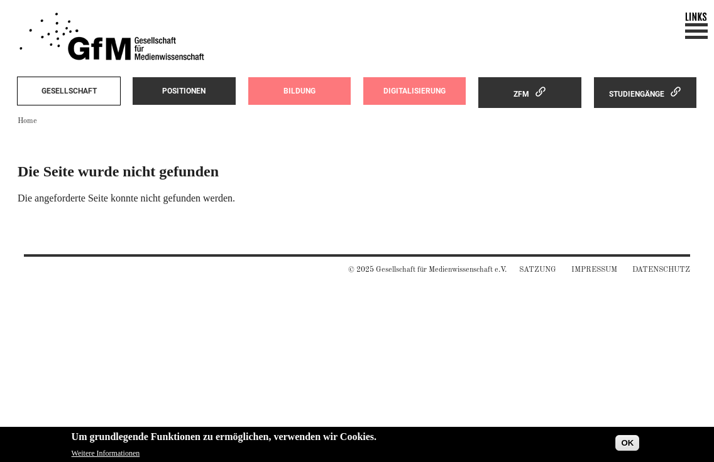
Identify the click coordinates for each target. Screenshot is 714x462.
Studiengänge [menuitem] (636, 94)
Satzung (537, 270)
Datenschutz (661, 270)
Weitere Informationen (106, 455)
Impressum (594, 270)
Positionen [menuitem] (184, 91)
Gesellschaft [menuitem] (69, 91)
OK (627, 444)
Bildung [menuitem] (299, 91)
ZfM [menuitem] (521, 94)
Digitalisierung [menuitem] (414, 91)
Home (27, 121)
